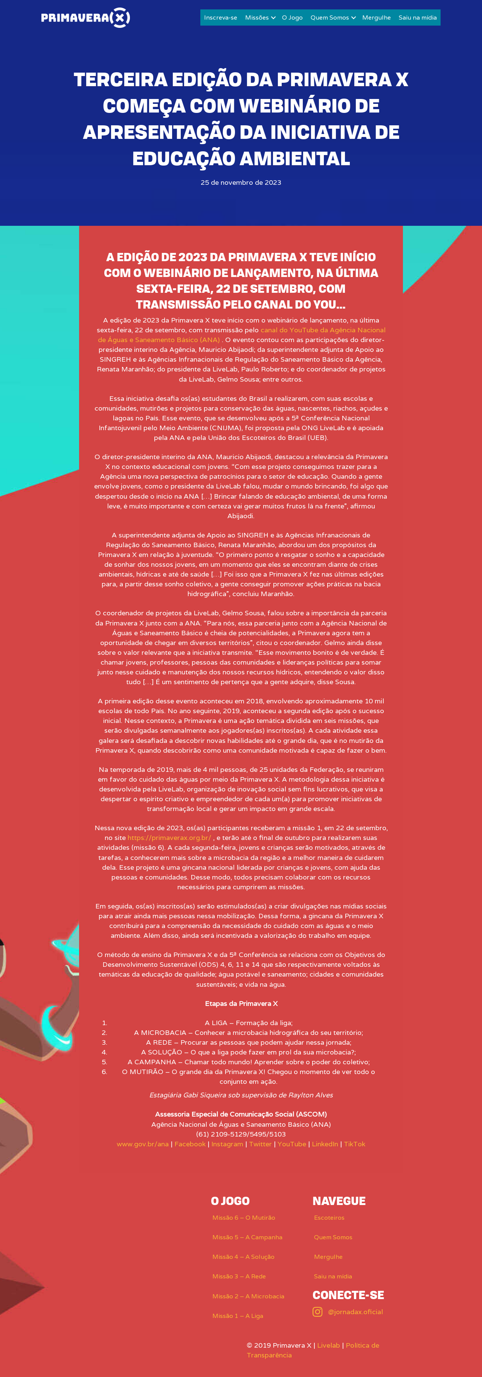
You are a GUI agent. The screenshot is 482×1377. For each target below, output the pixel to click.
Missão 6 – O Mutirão (243, 1218)
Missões (257, 17)
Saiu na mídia (418, 17)
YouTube (292, 1144)
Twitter (260, 1144)
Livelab (328, 1345)
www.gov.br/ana (143, 1144)
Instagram (227, 1144)
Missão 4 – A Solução (243, 1257)
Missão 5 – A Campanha (247, 1237)
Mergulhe (376, 17)
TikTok (354, 1144)
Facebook (190, 1144)
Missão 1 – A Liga (237, 1316)
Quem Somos (330, 17)
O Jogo (292, 17)
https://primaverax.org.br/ (169, 837)
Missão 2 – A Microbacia (248, 1296)
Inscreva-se (220, 17)
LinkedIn (325, 1144)
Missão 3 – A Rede (239, 1276)
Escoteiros (329, 1218)
